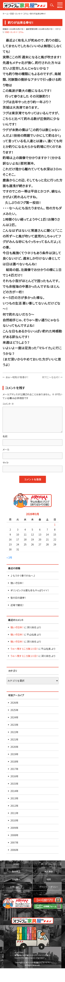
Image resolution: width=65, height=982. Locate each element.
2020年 (14, 746)
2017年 (14, 769)
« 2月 (9, 557)
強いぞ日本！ (16, 583)
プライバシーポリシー (48, 886)
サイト (6, 462)
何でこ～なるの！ (52, 377)
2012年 (14, 805)
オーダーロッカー (49, 864)
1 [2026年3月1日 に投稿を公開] (54, 524)
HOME (16, 864)
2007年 (14, 842)
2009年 (14, 827)
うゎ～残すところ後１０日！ (24, 648)
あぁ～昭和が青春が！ (15, 377)
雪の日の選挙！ (18, 597)
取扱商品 (16, 871)
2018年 (14, 761)
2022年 (14, 732)
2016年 (14, 776)
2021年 (14, 739)
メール (6, 449)
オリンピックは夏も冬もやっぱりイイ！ (29, 590)
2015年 (14, 783)
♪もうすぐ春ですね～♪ (23, 575)
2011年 (14, 813)
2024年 (14, 717)
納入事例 (49, 871)
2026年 (14, 702)
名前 (5, 436)
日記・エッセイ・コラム (14, 32)
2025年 (14, 710)
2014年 (14, 791)
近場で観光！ (17, 605)
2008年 (14, 835)
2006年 (14, 850)
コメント (8, 403)
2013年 (14, 798)
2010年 (14, 820)
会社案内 (16, 879)
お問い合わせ (16, 886)
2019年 (14, 754)
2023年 (14, 724)
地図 (49, 879)
